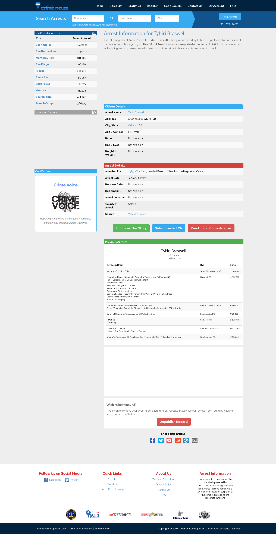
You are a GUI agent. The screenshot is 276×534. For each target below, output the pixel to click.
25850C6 (133, 171)
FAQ (233, 5)
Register (152, 5)
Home (100, 5)
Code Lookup (173, 5)
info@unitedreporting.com (51, 528)
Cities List (116, 5)
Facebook (52, 479)
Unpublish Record (174, 422)
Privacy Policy (164, 484)
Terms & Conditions (163, 479)
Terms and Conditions (80, 528)
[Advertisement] (65, 140)
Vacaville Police (137, 214)
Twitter (71, 479)
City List (112, 479)
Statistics (134, 5)
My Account (216, 5)
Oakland (132, 125)
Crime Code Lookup (112, 489)
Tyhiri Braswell (136, 112)
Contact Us (195, 5)
